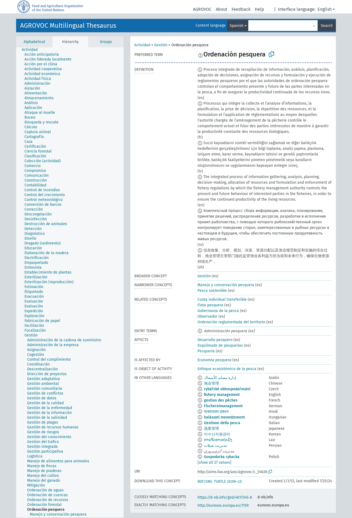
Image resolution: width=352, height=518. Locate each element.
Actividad (142, 45)
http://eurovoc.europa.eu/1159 (223, 505)
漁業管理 (211, 428)
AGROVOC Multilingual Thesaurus (68, 25)
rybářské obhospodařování (227, 389)
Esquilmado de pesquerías (220, 345)
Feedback (241, 9)
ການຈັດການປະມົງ (218, 440)
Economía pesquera (214, 360)
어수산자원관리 (217, 434)
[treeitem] (31, 49)
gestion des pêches (221, 400)
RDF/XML (205, 481)
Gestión (160, 45)
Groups (106, 42)
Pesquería (206, 351)
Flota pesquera (210, 305)
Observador (207, 316)
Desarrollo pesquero (214, 340)
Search (327, 25)
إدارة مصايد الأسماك (220, 377)
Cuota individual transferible (222, 299)
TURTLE (220, 481)
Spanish (236, 25)
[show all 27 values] (214, 462)
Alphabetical (34, 42)
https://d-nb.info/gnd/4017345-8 (224, 497)
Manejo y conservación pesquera (225, 285)
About (221, 9)
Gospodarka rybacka (221, 457)
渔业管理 (211, 383)
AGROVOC (202, 9)
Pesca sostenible (212, 290)
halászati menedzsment (224, 417)
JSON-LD (234, 481)
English (325, 9)
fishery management (222, 394)
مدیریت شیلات (215, 445)
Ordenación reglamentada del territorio (231, 322)
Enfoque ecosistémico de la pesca (226, 369)
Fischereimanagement (223, 406)
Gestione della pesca (222, 423)
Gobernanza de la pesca (218, 310)
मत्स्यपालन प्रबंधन (216, 411)
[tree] (70, 282)
